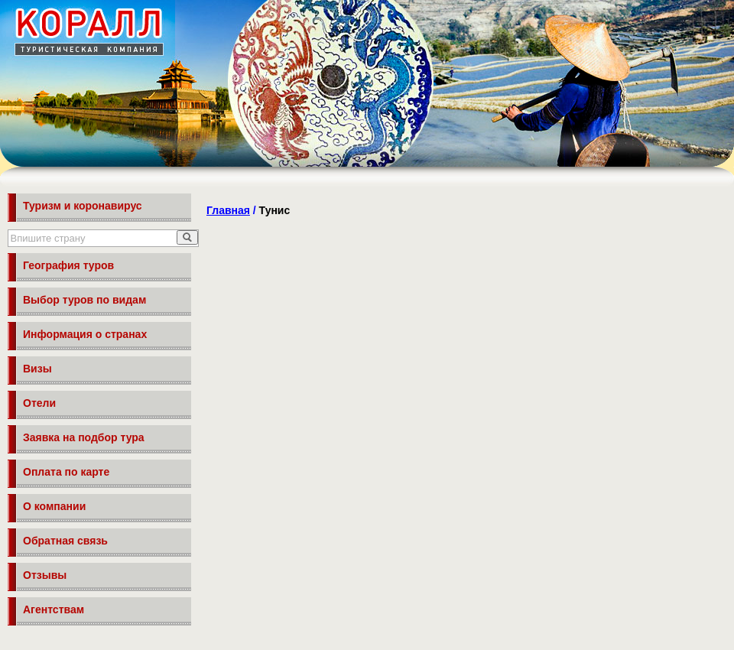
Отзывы (45, 575)
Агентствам (53, 609)
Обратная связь (65, 541)
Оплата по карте (66, 472)
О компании (54, 506)
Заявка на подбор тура (84, 437)
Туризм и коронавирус (82, 206)
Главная (228, 210)
